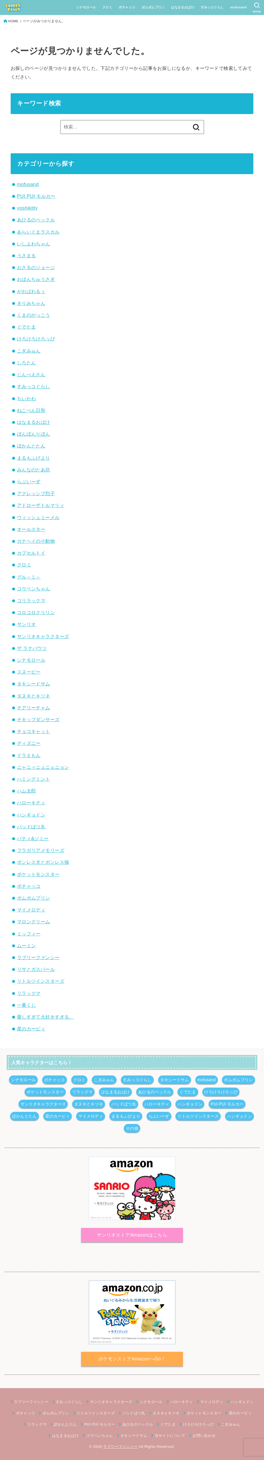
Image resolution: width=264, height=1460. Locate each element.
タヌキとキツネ (33, 695)
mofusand (238, 7)
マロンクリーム (33, 921)
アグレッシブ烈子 (36, 493)
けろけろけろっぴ (36, 338)
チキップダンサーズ (38, 719)
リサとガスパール (36, 969)
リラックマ (29, 993)
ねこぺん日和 (31, 410)
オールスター (31, 529)
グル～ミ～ (29, 576)
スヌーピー (29, 671)
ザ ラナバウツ (32, 648)
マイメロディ (31, 909)
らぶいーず (29, 481)
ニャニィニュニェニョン (43, 767)
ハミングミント (33, 779)
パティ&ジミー (33, 838)
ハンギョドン (31, 814)
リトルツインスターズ (40, 981)
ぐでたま (26, 326)
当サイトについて (170, 1435)
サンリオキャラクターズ (43, 636)
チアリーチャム (33, 707)
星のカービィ (31, 1028)
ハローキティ (31, 802)
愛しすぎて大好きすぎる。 (45, 1016)
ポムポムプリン (153, 7)
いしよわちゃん (33, 243)
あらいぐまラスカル (38, 231)
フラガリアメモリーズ (40, 850)
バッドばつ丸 (31, 826)
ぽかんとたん (31, 445)
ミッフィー (29, 933)
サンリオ (26, 624)
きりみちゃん (31, 303)
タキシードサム (33, 683)
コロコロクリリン (36, 612)
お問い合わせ (204, 1435)
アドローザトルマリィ (40, 505)
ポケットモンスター (38, 874)
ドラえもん (29, 755)
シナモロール (86, 7)
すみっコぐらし (212, 7)
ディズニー (29, 743)
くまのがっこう (33, 315)
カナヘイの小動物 (36, 541)
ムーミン (26, 945)
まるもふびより (33, 457)
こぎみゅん (29, 350)
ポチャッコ (127, 7)
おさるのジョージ (36, 267)
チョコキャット (33, 731)
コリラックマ (31, 600)
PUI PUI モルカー (36, 196)
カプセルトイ (31, 552)
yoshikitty (27, 207)
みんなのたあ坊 (33, 469)
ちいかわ (26, 398)
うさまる (26, 255)
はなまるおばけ (182, 7)
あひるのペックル (36, 219)
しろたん (26, 362)
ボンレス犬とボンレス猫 (43, 862)
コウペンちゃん (33, 588)
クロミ (107, 7)
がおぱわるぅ (31, 291)
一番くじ (26, 1005)
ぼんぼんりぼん (33, 434)
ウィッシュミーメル (38, 517)
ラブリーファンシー (38, 957)
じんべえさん (31, 374)
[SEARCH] (257, 7)
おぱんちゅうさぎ (36, 279)
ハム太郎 (26, 790)
